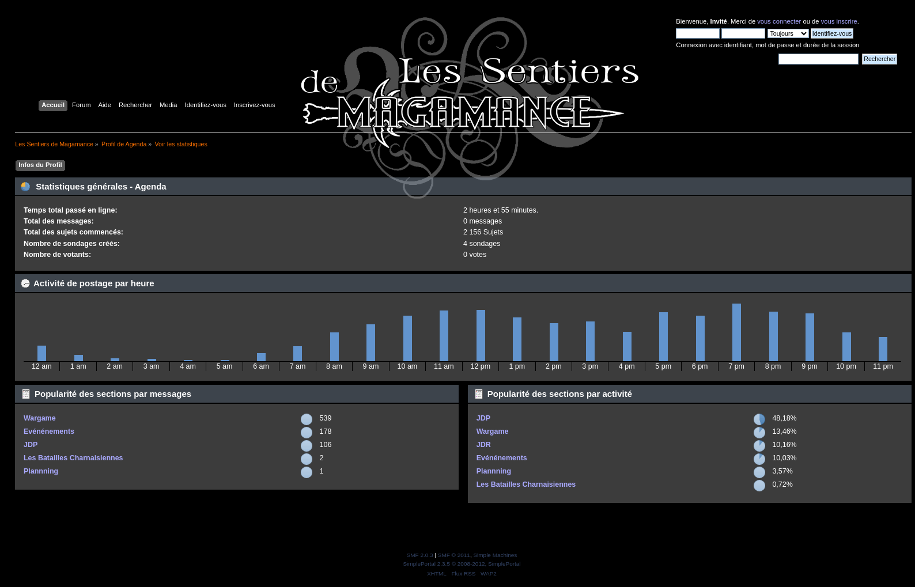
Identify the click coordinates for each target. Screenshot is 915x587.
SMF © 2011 (454, 555)
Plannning (41, 471)
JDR (484, 445)
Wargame (40, 418)
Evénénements (49, 431)
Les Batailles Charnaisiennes (73, 458)
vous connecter (779, 21)
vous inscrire (839, 21)
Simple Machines (495, 555)
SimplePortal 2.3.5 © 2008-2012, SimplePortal (461, 564)
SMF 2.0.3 (420, 555)
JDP (30, 445)
